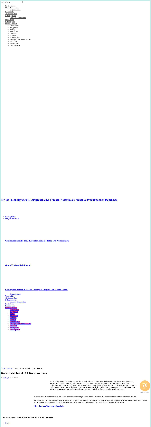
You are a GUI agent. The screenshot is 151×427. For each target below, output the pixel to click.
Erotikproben (14, 26)
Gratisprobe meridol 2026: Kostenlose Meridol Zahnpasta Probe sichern (37, 241)
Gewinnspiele (10, 22)
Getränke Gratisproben (18, 18)
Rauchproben (14, 43)
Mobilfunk (13, 41)
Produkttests (9, 20)
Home (3, 368)
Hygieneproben (15, 10)
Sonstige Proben (11, 24)
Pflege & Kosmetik (12, 8)
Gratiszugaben (15, 37)
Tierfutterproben (11, 14)
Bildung (12, 29)
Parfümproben (10, 6)
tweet (7, 423)
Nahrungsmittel (10, 16)
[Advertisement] (41, 208)
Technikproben (15, 45)
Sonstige (10, 368)
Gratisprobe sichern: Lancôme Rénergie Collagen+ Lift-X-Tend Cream (36, 290)
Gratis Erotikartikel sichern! (17, 265)
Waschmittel (9, 12)
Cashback (13, 33)
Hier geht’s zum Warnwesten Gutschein (49, 406)
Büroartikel (14, 31)
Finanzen (13, 35)
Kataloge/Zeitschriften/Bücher (20, 39)
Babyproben (14, 28)
